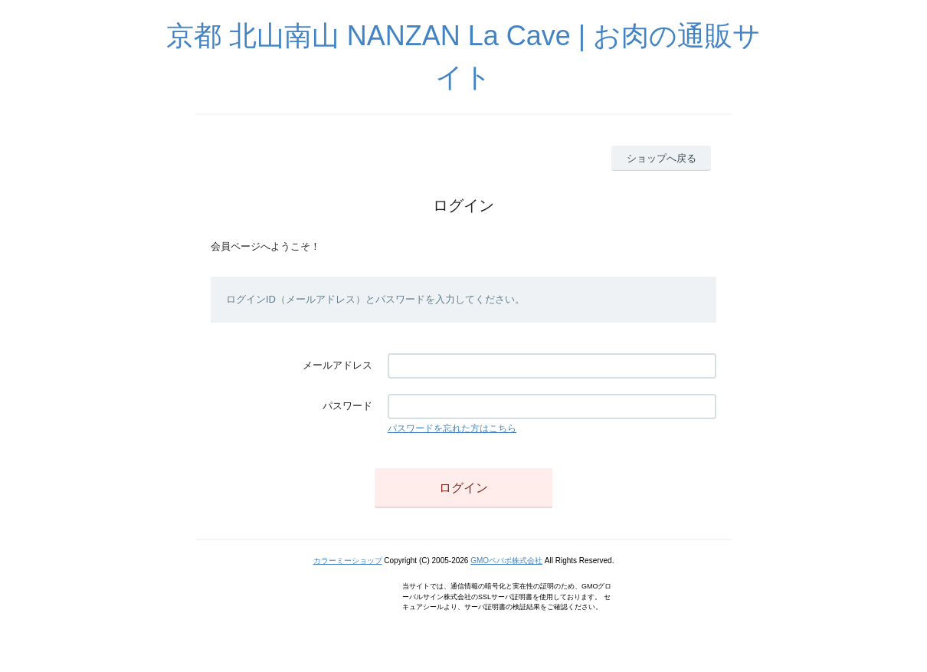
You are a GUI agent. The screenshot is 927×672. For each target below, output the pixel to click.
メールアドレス (337, 365)
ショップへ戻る (661, 158)
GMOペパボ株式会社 (506, 560)
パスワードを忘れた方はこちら (452, 428)
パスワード (347, 405)
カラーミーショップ (347, 560)
